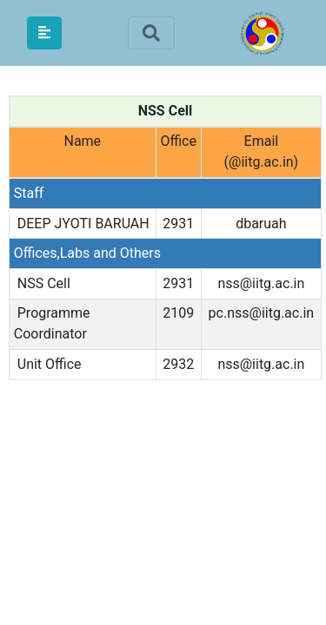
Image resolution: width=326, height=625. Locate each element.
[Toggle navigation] (151, 33)
